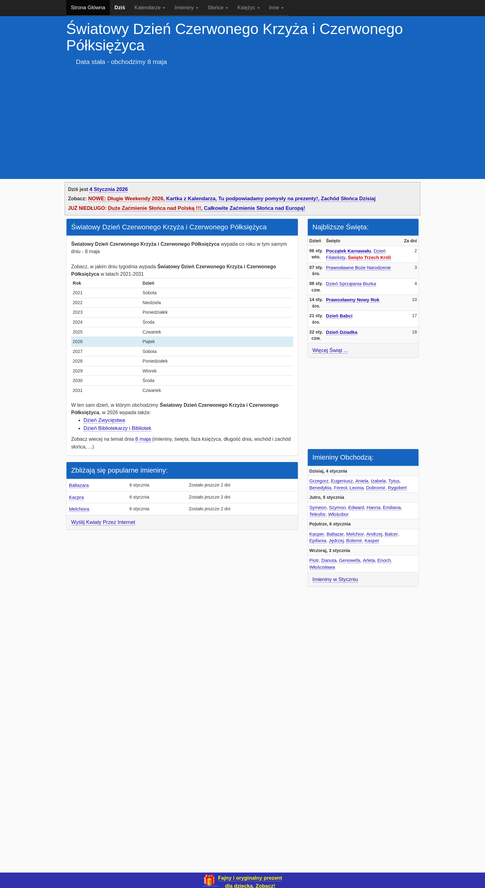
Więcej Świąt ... (330, 350)
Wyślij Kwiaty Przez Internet (103, 522)
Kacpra (76, 497)
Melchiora (79, 509)
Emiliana (392, 507)
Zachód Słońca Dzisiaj (348, 199)
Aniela (361, 480)
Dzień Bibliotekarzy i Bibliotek (117, 428)
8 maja (143, 439)
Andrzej (374, 534)
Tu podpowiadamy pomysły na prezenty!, (269, 199)
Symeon (317, 507)
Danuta (329, 560)
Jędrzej (336, 540)
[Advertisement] (242, 117)
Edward (356, 507)
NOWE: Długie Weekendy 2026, (126, 199)
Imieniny (186, 8)
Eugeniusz (342, 480)
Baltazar (335, 534)
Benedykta (320, 487)
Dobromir (375, 487)
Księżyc (248, 8)
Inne (276, 8)
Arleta (369, 560)
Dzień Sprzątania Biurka (351, 283)
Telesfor (317, 514)
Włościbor (338, 514)
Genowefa (349, 560)
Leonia (356, 487)
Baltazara (79, 485)
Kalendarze (150, 8)
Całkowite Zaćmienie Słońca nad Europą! (254, 208)
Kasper (372, 540)
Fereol (340, 487)
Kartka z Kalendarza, (191, 199)
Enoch (384, 560)
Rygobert (397, 487)
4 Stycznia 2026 (108, 189)
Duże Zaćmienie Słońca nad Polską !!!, (155, 208)
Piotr (314, 560)
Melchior (355, 534)
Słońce (218, 8)
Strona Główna (88, 8)
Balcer (391, 534)
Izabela (378, 480)
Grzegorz (318, 480)
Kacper (316, 534)
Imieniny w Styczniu (335, 579)
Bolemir (354, 540)
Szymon (337, 507)
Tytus (393, 480)
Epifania (317, 540)
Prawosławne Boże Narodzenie (358, 267)
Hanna (373, 507)
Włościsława (322, 567)
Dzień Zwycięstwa (104, 420)
